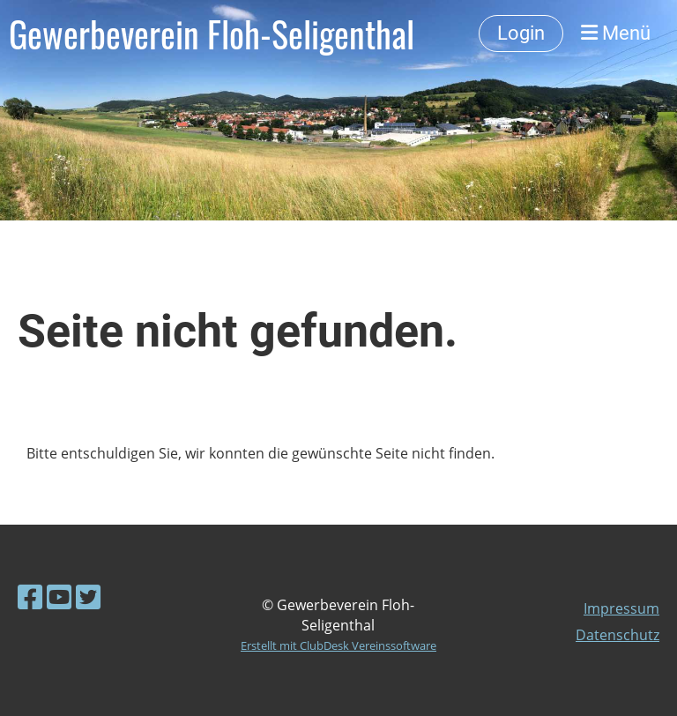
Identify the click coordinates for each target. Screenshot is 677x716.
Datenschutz (617, 635)
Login (521, 33)
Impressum (621, 608)
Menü (616, 33)
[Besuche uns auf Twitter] (88, 596)
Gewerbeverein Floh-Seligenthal (211, 33)
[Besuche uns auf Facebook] (30, 596)
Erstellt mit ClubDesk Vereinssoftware (338, 645)
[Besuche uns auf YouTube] (59, 596)
